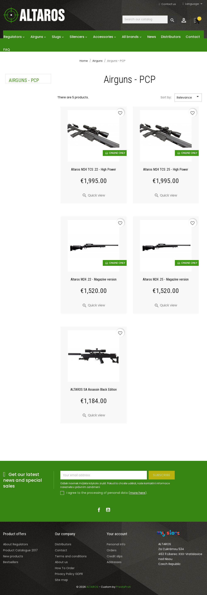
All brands (132, 36)
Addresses (114, 562)
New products (13, 556)
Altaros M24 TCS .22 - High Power (93, 169)
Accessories (105, 36)
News (151, 36)
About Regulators (15, 544)
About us (61, 562)
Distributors (171, 36)
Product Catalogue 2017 (20, 550)
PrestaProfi (123, 587)
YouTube (108, 510)
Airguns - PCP (24, 80)
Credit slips (114, 556)
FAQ (6, 49)
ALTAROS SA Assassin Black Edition (93, 389)
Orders (111, 550)
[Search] (149, 19)
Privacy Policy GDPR (69, 574)
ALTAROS (92, 587)
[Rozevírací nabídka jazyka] (194, 4)
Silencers (79, 36)
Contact (193, 36)
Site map (61, 580)
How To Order (65, 568)
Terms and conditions (71, 556)
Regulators (14, 36)
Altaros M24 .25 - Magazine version (166, 279)
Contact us (168, 4)
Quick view (93, 195)
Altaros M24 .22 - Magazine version (93, 279)
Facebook (99, 510)
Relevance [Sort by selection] (188, 97)
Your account (117, 533)
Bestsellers (10, 562)
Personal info (116, 544)
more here (137, 493)
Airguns (38, 36)
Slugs (58, 36)
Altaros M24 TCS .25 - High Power (165, 169)
